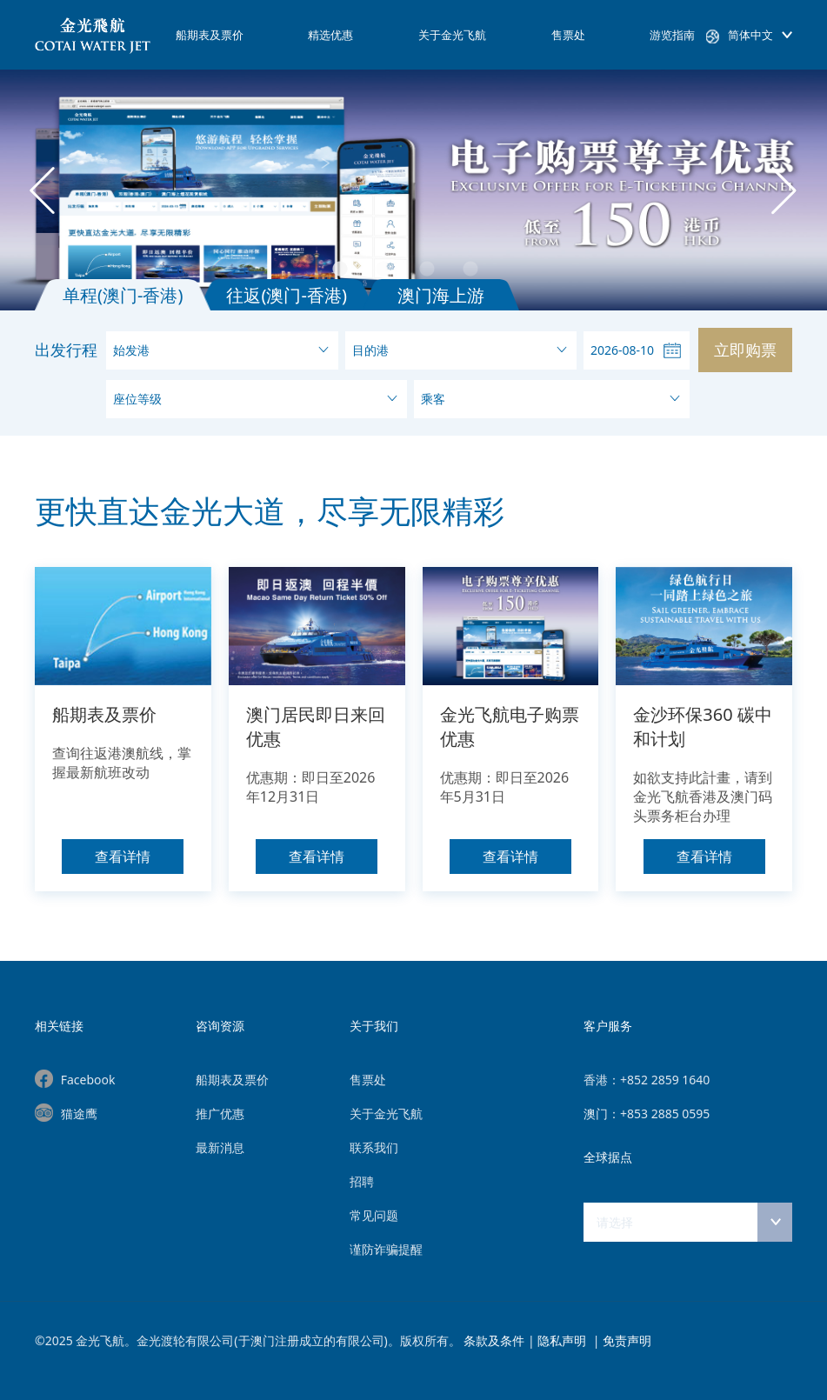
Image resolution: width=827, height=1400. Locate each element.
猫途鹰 (79, 1113)
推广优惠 (220, 1113)
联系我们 (374, 1147)
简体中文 (750, 35)
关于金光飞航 (452, 35)
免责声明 (627, 1340)
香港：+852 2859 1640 (647, 1079)
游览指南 (672, 35)
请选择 (615, 1222)
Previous (42, 190)
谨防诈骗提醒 (386, 1249)
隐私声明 (563, 1340)
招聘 (362, 1181)
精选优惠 (330, 35)
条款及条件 (494, 1340)
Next (784, 190)
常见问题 (374, 1215)
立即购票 (745, 349)
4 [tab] (505, 269)
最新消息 (220, 1147)
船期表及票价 (209, 35)
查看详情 (122, 856)
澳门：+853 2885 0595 (647, 1113)
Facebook (88, 1079)
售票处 (568, 35)
